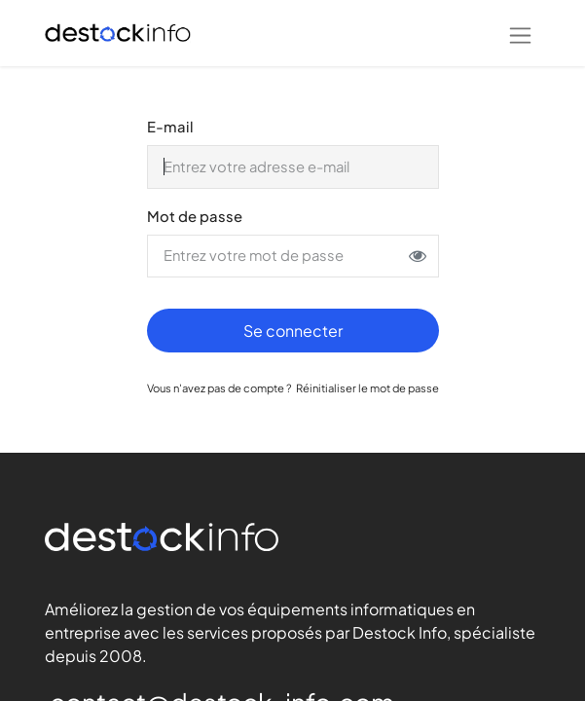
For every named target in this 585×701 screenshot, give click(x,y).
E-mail (170, 126)
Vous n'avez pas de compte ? (219, 387)
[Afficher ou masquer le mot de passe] (417, 256)
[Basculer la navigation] (520, 33)
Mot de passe (194, 216)
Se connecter (293, 330)
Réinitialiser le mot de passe (367, 387)
